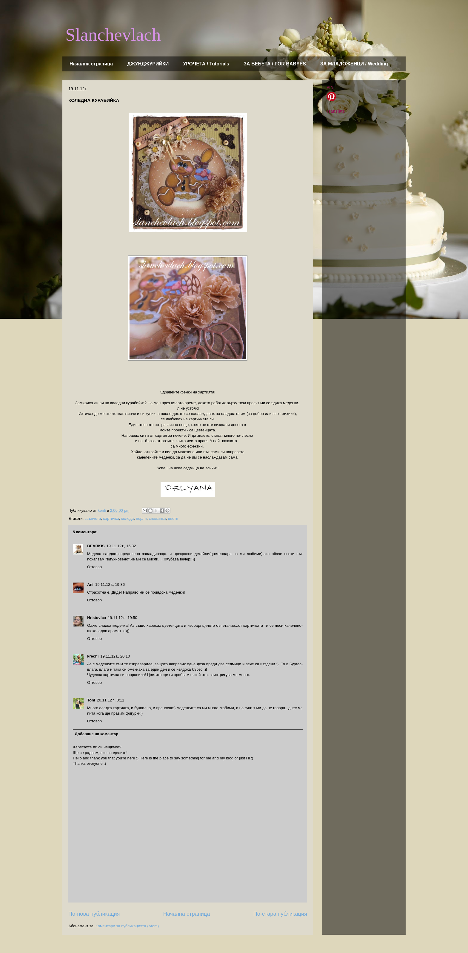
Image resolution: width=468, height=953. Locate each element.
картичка (111, 518)
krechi (92, 656)
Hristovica (96, 617)
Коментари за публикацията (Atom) (127, 926)
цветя (173, 518)
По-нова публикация (94, 914)
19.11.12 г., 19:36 (110, 584)
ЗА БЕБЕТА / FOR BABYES (275, 63)
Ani (90, 584)
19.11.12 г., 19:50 (122, 617)
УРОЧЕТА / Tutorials (206, 63)
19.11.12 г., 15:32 (121, 546)
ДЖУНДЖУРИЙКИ (148, 63)
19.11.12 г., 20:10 (115, 656)
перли (141, 518)
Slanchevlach (113, 35)
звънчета (93, 518)
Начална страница (91, 63)
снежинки (157, 518)
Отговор (94, 567)
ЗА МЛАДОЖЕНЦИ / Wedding (354, 63)
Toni (91, 700)
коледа (127, 518)
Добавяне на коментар (96, 734)
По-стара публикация (280, 914)
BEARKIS (96, 546)
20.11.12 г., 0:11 (110, 700)
